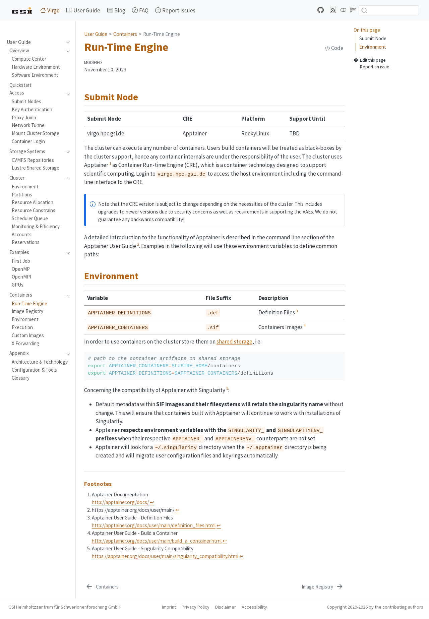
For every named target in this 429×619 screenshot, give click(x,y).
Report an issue (371, 67)
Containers (125, 34)
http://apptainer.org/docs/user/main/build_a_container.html (157, 541)
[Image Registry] (323, 587)
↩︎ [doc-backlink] (152, 502)
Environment (372, 47)
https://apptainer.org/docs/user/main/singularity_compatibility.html (165, 556)
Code (334, 48)
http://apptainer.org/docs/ (120, 502)
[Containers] (102, 587)
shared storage (234, 341)
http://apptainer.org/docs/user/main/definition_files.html (154, 525)
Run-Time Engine (161, 34)
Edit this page (370, 60)
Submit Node (372, 38)
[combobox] (389, 10)
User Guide (95, 34)
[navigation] (66, 42)
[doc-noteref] (110, 165)
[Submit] (364, 10)
